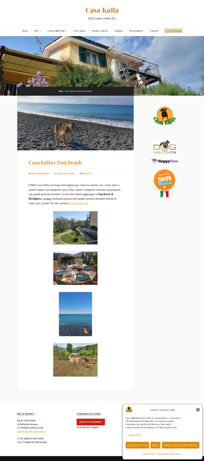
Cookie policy (38, 431)
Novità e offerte (100, 30)
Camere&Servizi (56, 30)
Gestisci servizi (134, 434)
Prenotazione (136, 30)
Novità (87, 173)
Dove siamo (80, 30)
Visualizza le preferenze (181, 445)
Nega (155, 445)
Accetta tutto (137, 445)
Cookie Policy (148, 453)
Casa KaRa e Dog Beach (55, 162)
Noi (36, 30)
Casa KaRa (102, 9)
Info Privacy (23, 431)
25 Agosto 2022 (65, 173)
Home (25, 30)
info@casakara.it (79, 203)
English (119, 30)
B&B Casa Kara (40, 173)
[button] (197, 409)
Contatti (154, 30)
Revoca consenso (91, 422)
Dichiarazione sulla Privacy (168, 453)
